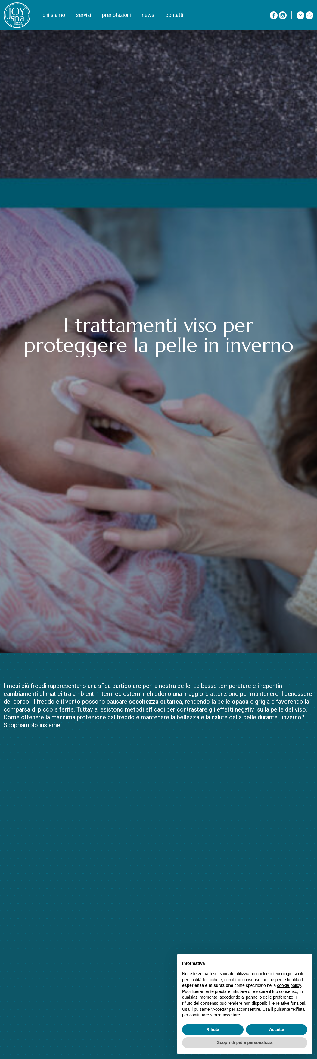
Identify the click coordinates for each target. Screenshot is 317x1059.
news (148, 15)
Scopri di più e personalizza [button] (244, 1042)
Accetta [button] (276, 1029)
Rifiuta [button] (212, 1029)
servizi (83, 15)
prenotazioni (116, 15)
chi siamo (53, 15)
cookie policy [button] (289, 985)
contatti (174, 15)
